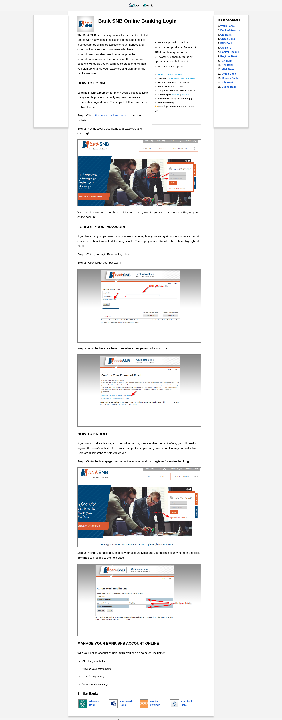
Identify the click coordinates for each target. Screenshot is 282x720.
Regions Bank (228, 56)
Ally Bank (227, 82)
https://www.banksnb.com (181, 78)
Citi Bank (226, 34)
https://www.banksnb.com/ (110, 115)
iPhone (185, 94)
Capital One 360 (230, 52)
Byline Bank (229, 86)
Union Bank (229, 73)
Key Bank (227, 65)
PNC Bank (226, 43)
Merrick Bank (230, 78)
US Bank (225, 47)
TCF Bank (226, 60)
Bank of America (230, 30)
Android (175, 94)
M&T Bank (228, 69)
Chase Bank (227, 38)
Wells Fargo (227, 25)
